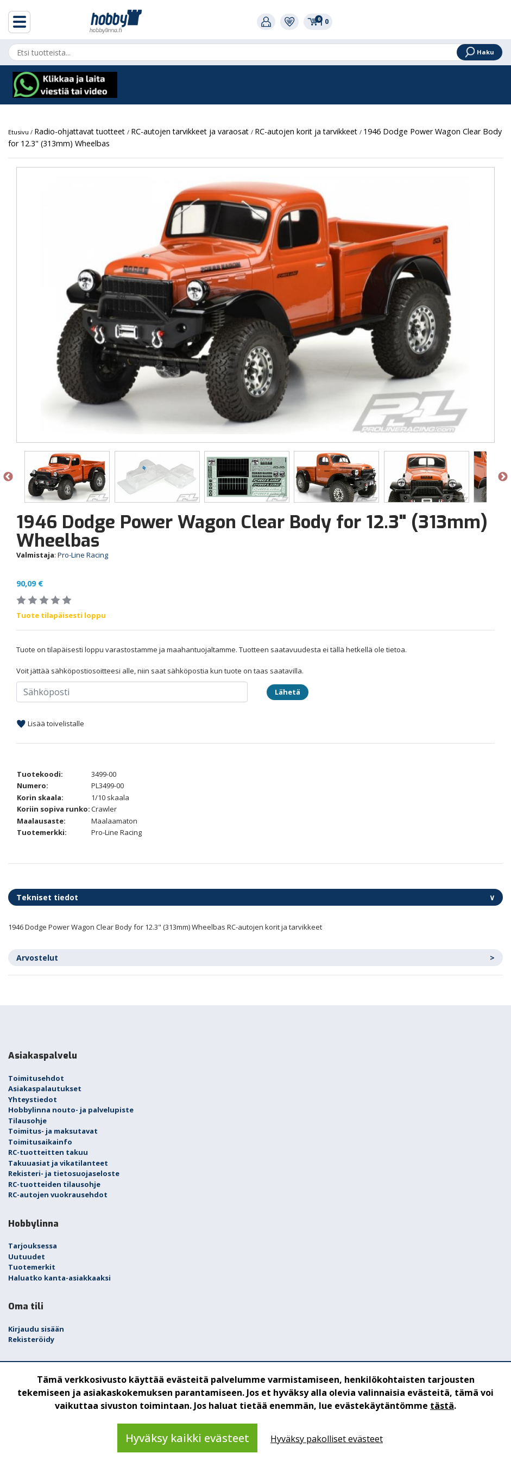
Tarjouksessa (32, 1246)
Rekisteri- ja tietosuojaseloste (63, 1173)
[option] (255, 305)
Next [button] (502, 477)
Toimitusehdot (36, 1078)
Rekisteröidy (31, 1339)
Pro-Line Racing (83, 555)
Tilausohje (27, 1120)
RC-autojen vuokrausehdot (58, 1194)
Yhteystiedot (32, 1099)
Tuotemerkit (31, 1267)
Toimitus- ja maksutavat (53, 1131)
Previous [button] (8, 477)
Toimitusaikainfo (40, 1142)
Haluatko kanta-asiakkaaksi (59, 1278)
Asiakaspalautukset (44, 1088)
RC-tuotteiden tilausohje (54, 1184)
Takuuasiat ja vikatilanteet (58, 1163)
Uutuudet (26, 1256)
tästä (442, 1406)
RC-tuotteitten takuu (48, 1152)
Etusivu (19, 132)
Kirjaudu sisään (36, 1329)
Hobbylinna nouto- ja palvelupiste (71, 1110)
